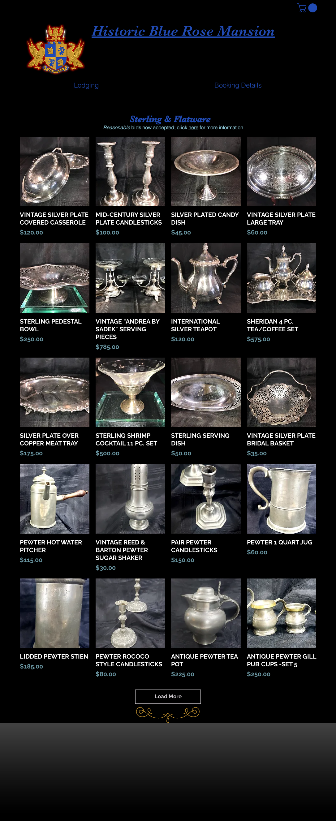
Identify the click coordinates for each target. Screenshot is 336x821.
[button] (308, 7)
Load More (168, 696)
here (193, 127)
